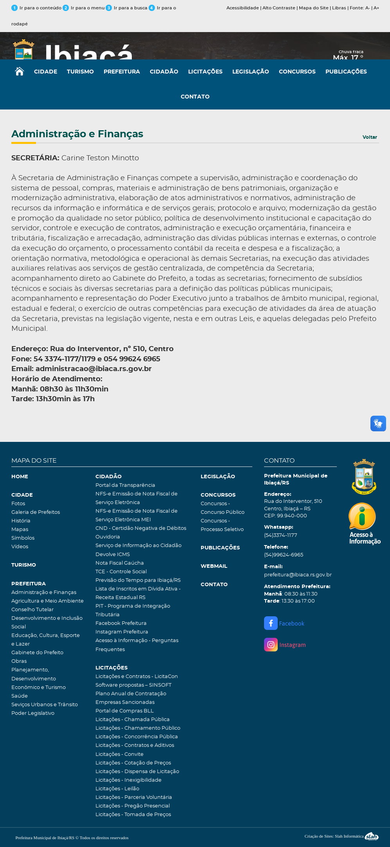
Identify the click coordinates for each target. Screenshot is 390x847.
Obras (19, 661)
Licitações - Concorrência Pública (136, 736)
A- (367, 8)
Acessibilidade (242, 8)
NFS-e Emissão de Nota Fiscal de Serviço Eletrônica (136, 498)
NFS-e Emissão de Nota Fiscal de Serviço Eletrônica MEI (136, 515)
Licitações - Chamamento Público (137, 728)
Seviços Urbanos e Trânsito (44, 704)
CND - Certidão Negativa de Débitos (140, 528)
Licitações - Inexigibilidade (128, 780)
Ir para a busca (126, 8)
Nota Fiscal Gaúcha (119, 563)
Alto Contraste (278, 8)
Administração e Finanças (43, 592)
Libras (339, 8)
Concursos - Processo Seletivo (222, 525)
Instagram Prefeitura (121, 632)
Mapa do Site (314, 8)
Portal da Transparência (125, 485)
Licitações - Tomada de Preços (133, 814)
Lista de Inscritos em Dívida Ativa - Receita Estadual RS (138, 593)
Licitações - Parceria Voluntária (133, 797)
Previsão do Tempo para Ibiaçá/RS (138, 580)
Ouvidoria (107, 537)
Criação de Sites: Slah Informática (342, 836)
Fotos (18, 503)
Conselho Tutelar (32, 609)
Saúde (19, 696)
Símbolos (22, 538)
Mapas (19, 529)
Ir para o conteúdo (36, 8)
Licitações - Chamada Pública (132, 719)
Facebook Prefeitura (121, 623)
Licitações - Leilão (117, 788)
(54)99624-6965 (283, 555)
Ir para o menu (84, 8)
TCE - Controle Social (121, 571)
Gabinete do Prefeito (37, 652)
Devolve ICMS (112, 554)
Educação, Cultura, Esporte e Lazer (45, 640)
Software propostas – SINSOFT (133, 685)
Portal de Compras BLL (124, 711)
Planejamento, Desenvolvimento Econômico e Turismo (38, 679)
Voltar (370, 137)
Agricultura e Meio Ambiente (47, 601)
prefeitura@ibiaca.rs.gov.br (298, 575)
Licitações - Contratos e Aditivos (134, 745)
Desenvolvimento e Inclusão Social (47, 623)
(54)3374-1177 (280, 535)
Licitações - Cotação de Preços (133, 763)
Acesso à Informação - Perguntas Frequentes (136, 645)
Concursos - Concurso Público (222, 508)
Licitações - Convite (119, 754)
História (21, 521)
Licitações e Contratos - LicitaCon (136, 676)
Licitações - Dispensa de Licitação (137, 771)
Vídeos (19, 546)
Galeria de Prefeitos (35, 512)
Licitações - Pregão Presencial (132, 806)
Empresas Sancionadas (125, 702)
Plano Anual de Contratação (130, 693)
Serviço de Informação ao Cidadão (138, 545)
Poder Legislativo (32, 713)
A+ (376, 8)
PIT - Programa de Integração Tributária (132, 610)
